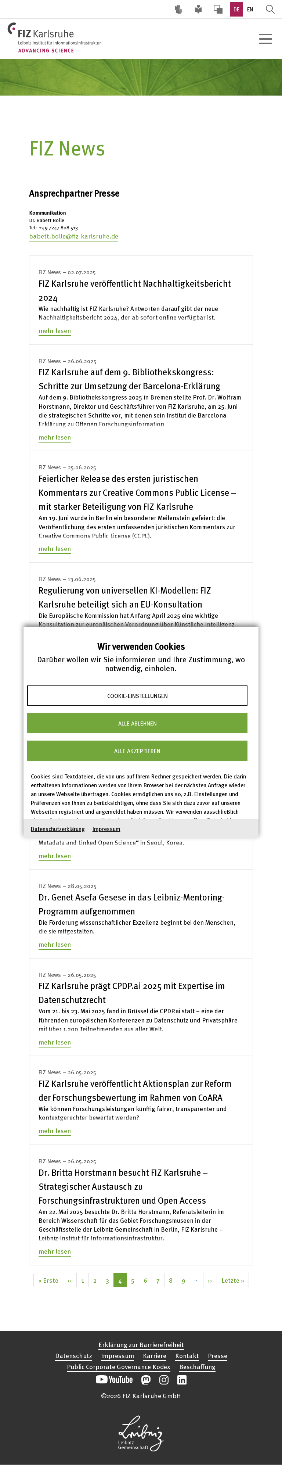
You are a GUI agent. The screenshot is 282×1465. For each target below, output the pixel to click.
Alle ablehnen (137, 723)
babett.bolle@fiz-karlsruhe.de (73, 236)
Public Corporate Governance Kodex (118, 1366)
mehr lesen (55, 330)
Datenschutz (73, 1355)
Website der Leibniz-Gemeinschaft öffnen (141, 1433)
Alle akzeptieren (137, 750)
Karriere (154, 1355)
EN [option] (250, 9)
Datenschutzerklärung (58, 828)
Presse (217, 1355)
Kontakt (187, 1355)
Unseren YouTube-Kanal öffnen (114, 1380)
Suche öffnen (270, 9)
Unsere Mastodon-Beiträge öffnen (146, 1380)
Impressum (106, 828)
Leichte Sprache (198, 9)
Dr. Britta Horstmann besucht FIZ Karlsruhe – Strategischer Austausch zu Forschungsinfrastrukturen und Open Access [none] (123, 1186)
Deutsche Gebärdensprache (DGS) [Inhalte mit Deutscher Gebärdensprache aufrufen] (178, 9)
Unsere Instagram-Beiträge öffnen (164, 1380)
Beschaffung (197, 1366)
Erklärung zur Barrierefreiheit (141, 1344)
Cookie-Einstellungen (137, 695)
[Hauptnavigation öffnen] (265, 39)
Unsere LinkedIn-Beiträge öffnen (182, 1380)
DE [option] (236, 9)
